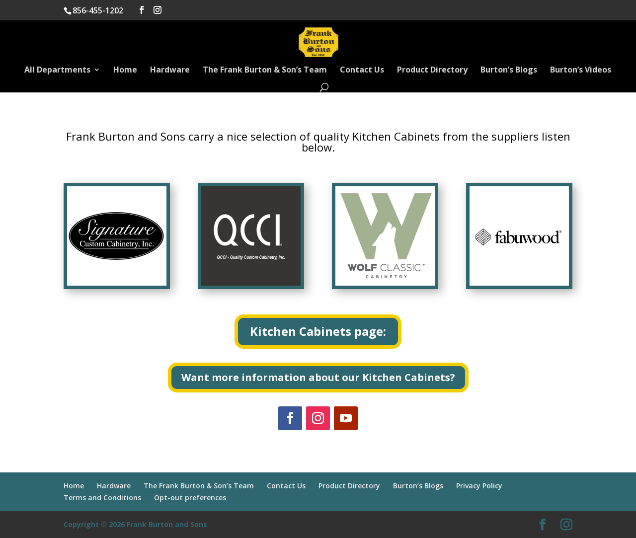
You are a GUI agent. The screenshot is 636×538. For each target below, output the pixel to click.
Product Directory (432, 70)
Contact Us (362, 70)
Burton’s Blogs (508, 70)
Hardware (170, 70)
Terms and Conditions (102, 497)
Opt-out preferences (190, 497)
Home (125, 70)
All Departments (57, 70)
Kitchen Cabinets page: (318, 331)
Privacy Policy (479, 485)
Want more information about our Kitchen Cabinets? (318, 377)
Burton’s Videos (580, 70)
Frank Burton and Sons (167, 524)
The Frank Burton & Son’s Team (265, 70)
